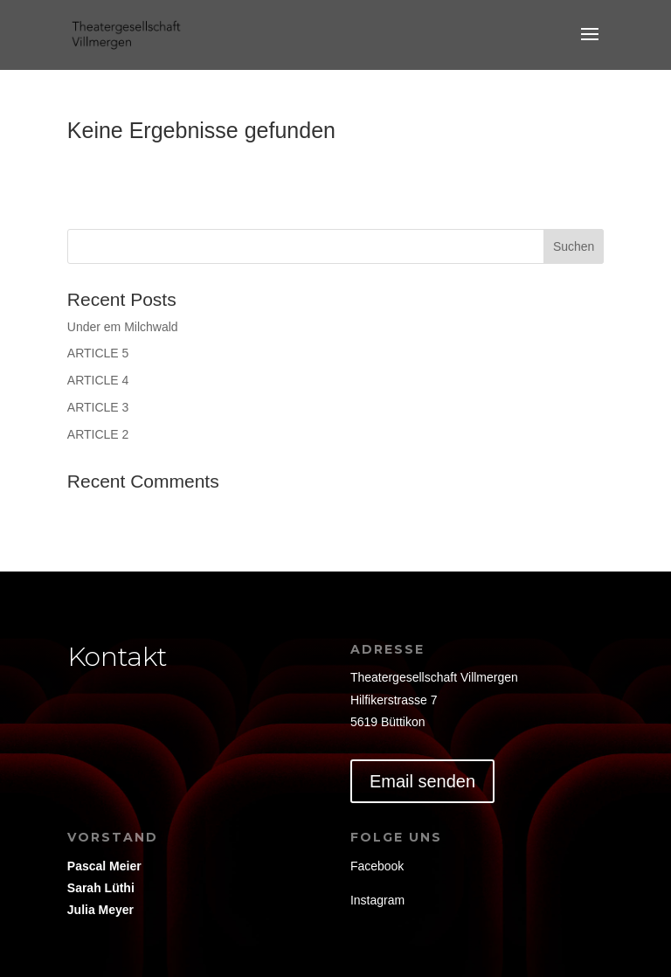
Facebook (377, 866)
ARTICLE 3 (98, 407)
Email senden (422, 781)
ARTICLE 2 (98, 434)
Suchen (573, 246)
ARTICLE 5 (98, 353)
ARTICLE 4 (98, 380)
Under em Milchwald (122, 327)
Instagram (377, 900)
